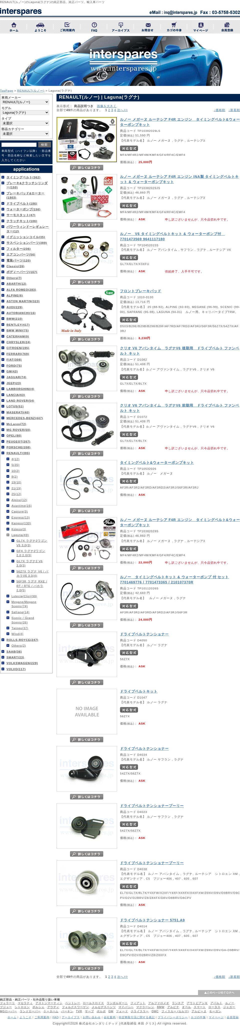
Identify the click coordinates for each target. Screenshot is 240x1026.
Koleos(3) (19, 529)
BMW (160, 1007)
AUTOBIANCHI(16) (21, 312)
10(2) (16, 470)
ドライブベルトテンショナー (144, 634)
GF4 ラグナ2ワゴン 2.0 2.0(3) (30, 553)
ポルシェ (38, 1007)
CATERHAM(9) (17, 336)
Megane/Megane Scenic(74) (24, 604)
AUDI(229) (14, 307)
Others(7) (14, 277)
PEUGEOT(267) (18, 441)
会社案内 (110, 1017)
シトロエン (22, 1007)
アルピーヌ (199, 1011)
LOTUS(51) (15, 406)
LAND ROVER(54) (20, 400)
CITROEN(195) (17, 347)
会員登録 (233, 1017)
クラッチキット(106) (21, 221)
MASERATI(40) (18, 412)
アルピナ (173, 1007)
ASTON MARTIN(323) (23, 301)
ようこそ (26, 1017)
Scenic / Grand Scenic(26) (23, 620)
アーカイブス (71, 1017)
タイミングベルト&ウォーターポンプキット (157, 463)
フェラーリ (7, 1003)
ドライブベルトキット (139, 691)
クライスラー (140, 1011)
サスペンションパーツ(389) (26, 242)
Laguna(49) (20, 534)
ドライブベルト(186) (21, 203)
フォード (122, 1011)
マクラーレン (145, 1007)
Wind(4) (18, 633)
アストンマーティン (49, 1003)
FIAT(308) (14, 359)
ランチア (178, 1003)
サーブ (89, 1011)
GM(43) (12, 371)
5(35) (16, 464)
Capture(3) (20, 511)
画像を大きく (106, 106)
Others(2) (19, 645)
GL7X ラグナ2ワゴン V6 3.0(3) (31, 542)
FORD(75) (14, 365)
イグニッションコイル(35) (25, 237)
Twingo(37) (20, 628)
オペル (186, 1007)
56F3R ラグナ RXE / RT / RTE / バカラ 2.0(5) (31, 586)
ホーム (12, 1017)
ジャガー (229, 1007)
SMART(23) (15, 657)
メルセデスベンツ (104, 1007)
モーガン (215, 1011)
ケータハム (51, 1011)
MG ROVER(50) (18, 429)
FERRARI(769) (17, 353)
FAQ (55, 1017)
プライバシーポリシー (173, 1017)
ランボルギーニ (117, 1003)
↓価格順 (219, 110)
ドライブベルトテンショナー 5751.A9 (152, 920)
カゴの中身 (198, 1017)
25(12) (17, 494)
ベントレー (72, 1003)
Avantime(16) (22, 505)
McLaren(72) (16, 424)
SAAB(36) (14, 651)
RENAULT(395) (18, 453)
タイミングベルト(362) (23, 177)
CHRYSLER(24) (18, 342)
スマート (200, 1007)
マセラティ (25, 1003)
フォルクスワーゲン (75, 1007)
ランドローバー (30, 1011)
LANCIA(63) (15, 394)
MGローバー (8, 1011)
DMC (155, 1011)
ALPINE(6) (14, 295)
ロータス (214, 1007)
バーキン (67, 1011)
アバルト (216, 1003)
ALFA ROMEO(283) (21, 289)
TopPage (6, 90)
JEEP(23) (13, 383)
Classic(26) (15, 266)
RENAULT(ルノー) (30, 90)
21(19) (17, 488)
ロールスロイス (93, 1003)
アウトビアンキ (197, 1003)
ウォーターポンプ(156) (23, 209)
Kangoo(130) (21, 523)
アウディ (53, 1007)
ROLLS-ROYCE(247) (22, 639)
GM (111, 1011)
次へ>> (122, 110)
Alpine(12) (19, 500)
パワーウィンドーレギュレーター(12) (27, 229)
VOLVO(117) (16, 669)
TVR (79, 1011)
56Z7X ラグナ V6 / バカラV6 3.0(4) (32, 573)
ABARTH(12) (16, 283)
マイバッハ (126, 1007)
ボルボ (101, 1011)
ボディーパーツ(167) (21, 271)
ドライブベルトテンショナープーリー (152, 806)
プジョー (6, 1007)
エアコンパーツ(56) (21, 254)
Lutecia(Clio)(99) (24, 596)
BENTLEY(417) (18, 324)
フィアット (138, 1003)
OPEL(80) (14, 435)
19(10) (17, 482)
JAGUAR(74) (16, 377)
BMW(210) (14, 318)
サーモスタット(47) (21, 215)
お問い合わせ (92, 1017)
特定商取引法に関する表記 (137, 1017)
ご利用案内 (42, 1017)
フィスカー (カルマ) (175, 1011)
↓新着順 (234, 110)
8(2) (15, 476)
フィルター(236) (18, 248)
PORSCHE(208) (18, 447)
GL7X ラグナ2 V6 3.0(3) (29, 563)
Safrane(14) (21, 612)
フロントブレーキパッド (140, 291)
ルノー (229, 1003)
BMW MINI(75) (17, 330)
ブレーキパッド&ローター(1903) (25, 195)
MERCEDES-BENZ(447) (24, 418)
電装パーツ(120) (18, 260)
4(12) (16, 459)
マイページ (216, 1017)
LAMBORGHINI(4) (20, 388)
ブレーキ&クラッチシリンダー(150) (27, 185)
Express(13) (21, 517)
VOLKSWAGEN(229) (22, 663)
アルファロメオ (158, 1003)
